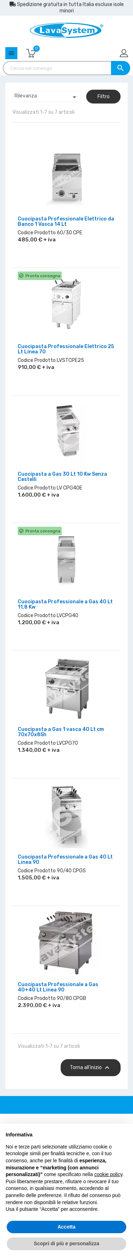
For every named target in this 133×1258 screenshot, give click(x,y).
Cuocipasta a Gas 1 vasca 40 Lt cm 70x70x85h (61, 732)
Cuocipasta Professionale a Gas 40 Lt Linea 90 (65, 859)
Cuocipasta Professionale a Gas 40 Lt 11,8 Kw (65, 604)
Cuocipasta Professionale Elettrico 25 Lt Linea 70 (66, 349)
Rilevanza (47, 97)
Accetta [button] (66, 1227)
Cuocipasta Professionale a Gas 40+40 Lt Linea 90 (58, 987)
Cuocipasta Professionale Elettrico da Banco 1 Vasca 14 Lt (66, 221)
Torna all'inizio (90, 1067)
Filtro (104, 97)
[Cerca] (66, 68)
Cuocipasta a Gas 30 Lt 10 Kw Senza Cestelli (62, 476)
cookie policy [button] (108, 1174)
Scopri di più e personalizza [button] (66, 1243)
